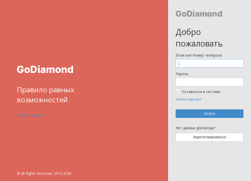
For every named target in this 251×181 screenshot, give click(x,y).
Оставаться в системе (201, 91)
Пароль (182, 73)
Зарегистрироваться (209, 137)
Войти (209, 113)
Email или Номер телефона (199, 55)
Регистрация (30, 115)
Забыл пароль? (188, 99)
